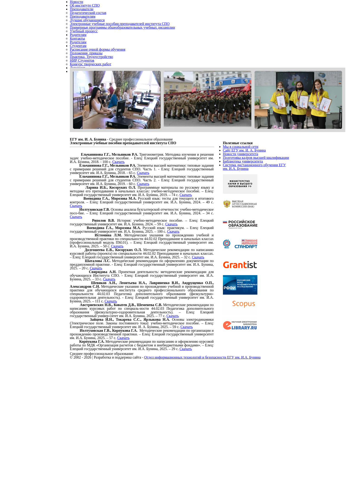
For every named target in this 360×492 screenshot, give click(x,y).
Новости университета (242, 203)
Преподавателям (84, 25)
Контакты (78, 58)
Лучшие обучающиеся (89, 30)
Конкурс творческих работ (92, 96)
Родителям (79, 52)
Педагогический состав (89, 19)
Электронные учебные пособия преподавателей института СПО (124, 36)
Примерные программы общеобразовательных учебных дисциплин (127, 41)
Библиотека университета (245, 220)
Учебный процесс (85, 47)
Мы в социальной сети (242, 192)
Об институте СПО (86, 8)
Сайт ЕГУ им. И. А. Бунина (245, 198)
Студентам (79, 69)
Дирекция (78, 102)
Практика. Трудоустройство (93, 85)
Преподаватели (83, 14)
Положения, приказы (87, 80)
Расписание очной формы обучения (100, 74)
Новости (77, 3)
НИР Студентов (83, 91)
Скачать (151, 216)
